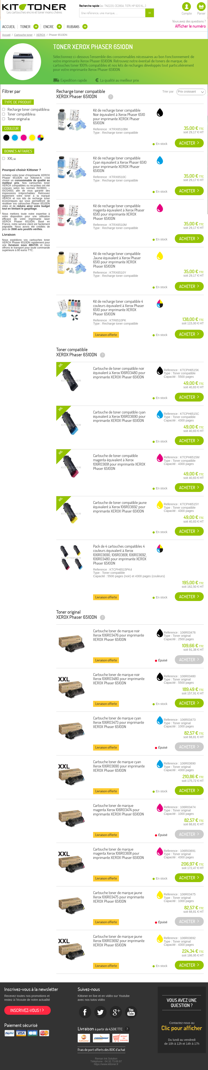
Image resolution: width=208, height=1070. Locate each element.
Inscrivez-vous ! (25, 1010)
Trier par (168, 91)
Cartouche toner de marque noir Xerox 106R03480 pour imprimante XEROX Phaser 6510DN (118, 679)
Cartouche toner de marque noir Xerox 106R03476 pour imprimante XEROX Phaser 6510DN (118, 635)
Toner (25, 26)
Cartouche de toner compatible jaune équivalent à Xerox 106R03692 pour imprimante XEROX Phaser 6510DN (120, 507)
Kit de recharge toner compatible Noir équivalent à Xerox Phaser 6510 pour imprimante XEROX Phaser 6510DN (119, 116)
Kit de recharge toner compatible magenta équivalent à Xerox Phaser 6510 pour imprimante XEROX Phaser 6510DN (118, 212)
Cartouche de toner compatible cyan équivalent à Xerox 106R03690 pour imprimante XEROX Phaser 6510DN (119, 416)
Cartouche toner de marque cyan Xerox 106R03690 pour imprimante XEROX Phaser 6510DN (119, 766)
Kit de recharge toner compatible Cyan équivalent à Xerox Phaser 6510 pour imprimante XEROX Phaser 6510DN (120, 164)
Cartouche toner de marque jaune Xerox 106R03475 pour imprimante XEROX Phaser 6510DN (118, 897)
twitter (100, 1012)
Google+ (116, 1012)
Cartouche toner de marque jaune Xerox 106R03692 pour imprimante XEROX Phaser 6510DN (118, 940)
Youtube (131, 1012)
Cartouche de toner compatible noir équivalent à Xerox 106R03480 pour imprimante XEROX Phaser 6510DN (119, 372)
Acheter (187, 143)
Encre (49, 26)
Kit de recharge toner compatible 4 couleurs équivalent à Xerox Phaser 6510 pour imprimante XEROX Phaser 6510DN (118, 307)
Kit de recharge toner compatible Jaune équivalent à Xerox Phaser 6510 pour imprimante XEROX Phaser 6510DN (117, 260)
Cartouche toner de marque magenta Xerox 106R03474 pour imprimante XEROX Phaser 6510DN (118, 810)
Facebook (85, 1012)
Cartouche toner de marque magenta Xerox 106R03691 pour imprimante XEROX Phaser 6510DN (118, 853)
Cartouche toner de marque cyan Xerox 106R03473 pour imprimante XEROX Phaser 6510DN (118, 722)
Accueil (8, 27)
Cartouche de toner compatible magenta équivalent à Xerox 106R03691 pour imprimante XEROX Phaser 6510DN (119, 462)
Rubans (73, 26)
